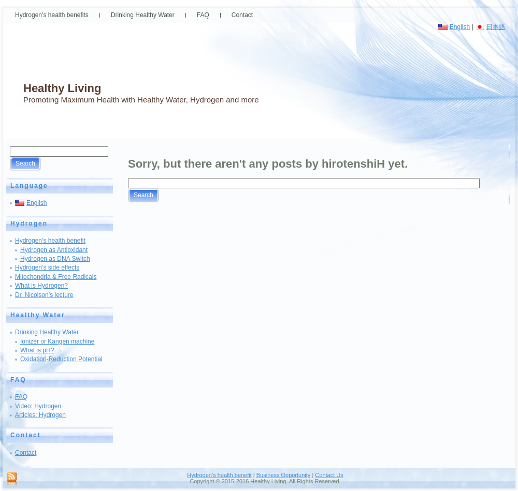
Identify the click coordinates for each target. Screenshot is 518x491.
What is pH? (37, 350)
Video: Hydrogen (38, 406)
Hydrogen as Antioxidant (54, 250)
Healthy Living (62, 88)
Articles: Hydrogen (40, 415)
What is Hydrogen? (41, 285)
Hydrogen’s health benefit (50, 240)
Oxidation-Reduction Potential (61, 359)
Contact (25, 452)
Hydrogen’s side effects (47, 267)
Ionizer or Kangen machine (57, 341)
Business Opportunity (283, 475)
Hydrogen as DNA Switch (55, 258)
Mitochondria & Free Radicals (55, 276)
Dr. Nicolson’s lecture (44, 295)
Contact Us (329, 475)
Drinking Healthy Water (47, 332)
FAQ (21, 396)
